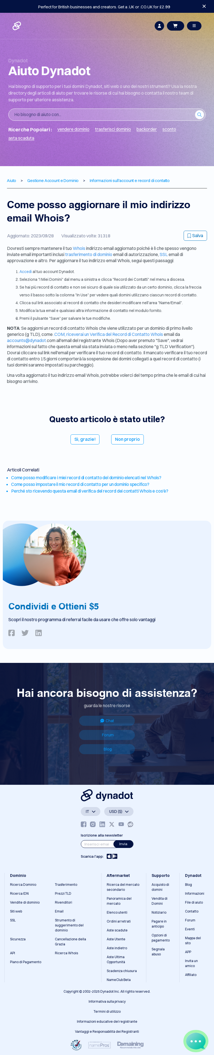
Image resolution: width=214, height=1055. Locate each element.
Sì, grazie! (85, 439)
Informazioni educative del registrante (107, 1021)
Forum (108, 734)
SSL (164, 254)
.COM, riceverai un (72, 334)
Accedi (26, 271)
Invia (123, 844)
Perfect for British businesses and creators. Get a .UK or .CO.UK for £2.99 (104, 6)
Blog (108, 749)
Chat (107, 720)
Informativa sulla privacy (107, 1001)
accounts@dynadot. (27, 340)
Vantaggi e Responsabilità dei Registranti (107, 1031)
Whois (79, 248)
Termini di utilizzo (107, 1011)
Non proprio (127, 439)
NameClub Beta (119, 980)
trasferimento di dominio (89, 254)
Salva (195, 235)
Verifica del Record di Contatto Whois (127, 334)
